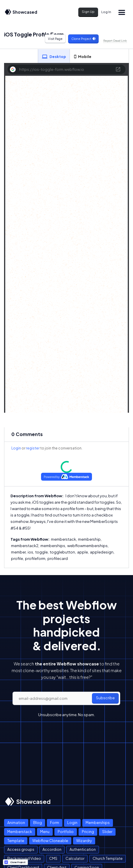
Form (54, 822)
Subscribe (105, 697)
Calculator (74, 858)
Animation (16, 822)
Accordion (51, 849)
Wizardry (84, 840)
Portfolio (66, 831)
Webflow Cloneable (50, 840)
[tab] (54, 56)
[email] (66, 698)
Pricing (88, 831)
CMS (53, 858)
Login (16, 448)
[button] (121, 12)
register (33, 448)
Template (15, 840)
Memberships (98, 822)
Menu (44, 831)
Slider (107, 831)
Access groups (20, 849)
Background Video (24, 858)
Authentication (83, 849)
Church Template (108, 858)
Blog (37, 822)
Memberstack (19, 831)
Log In (106, 12)
